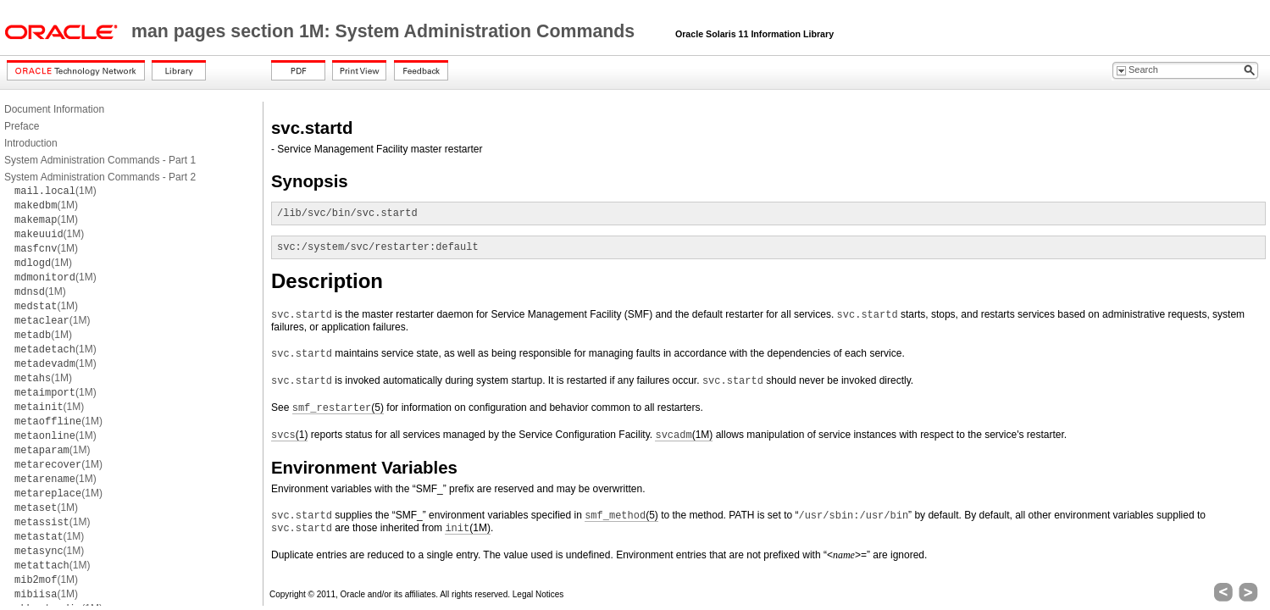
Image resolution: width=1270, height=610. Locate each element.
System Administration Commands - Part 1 (100, 160)
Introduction (31, 143)
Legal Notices (538, 594)
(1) (289, 435)
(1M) (55, 191)
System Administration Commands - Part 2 (100, 177)
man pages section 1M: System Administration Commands (385, 31)
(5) (338, 408)
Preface (21, 126)
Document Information (54, 109)
